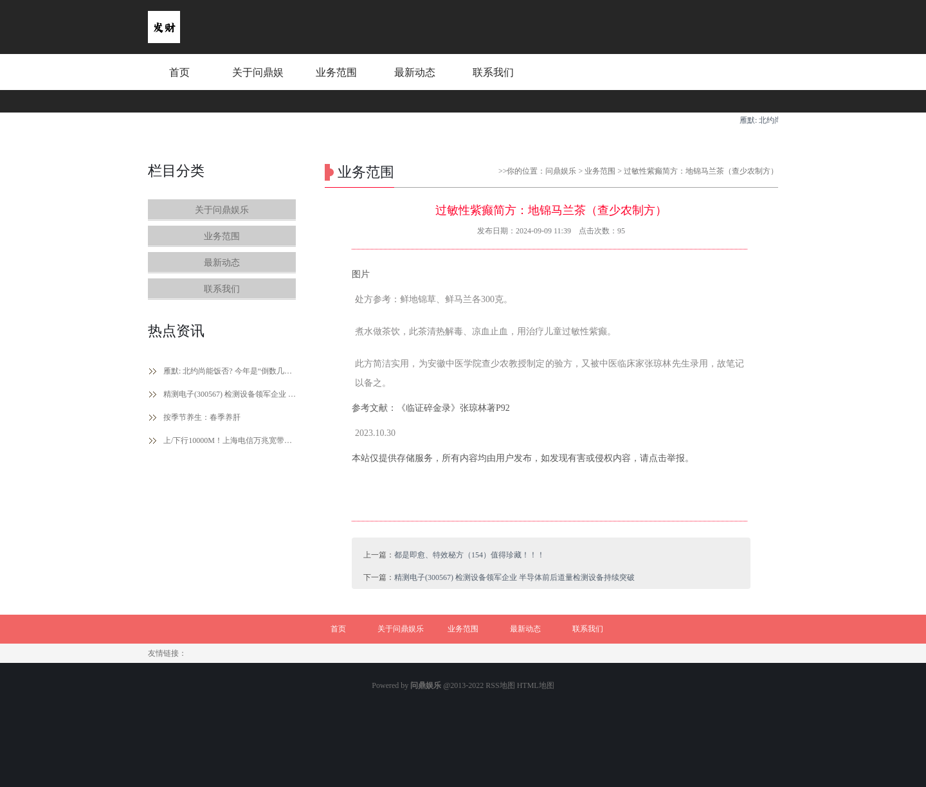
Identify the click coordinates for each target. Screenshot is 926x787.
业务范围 (336, 72)
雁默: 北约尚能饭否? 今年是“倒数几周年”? (229, 370)
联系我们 (493, 72)
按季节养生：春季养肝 (202, 417)
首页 (179, 72)
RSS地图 (500, 685)
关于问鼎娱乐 (258, 84)
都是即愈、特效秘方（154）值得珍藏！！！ (469, 554)
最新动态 (414, 72)
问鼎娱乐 (560, 171)
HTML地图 (535, 685)
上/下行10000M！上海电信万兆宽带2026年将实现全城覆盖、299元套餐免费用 (229, 440)
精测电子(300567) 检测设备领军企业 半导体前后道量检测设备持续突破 (229, 394)
